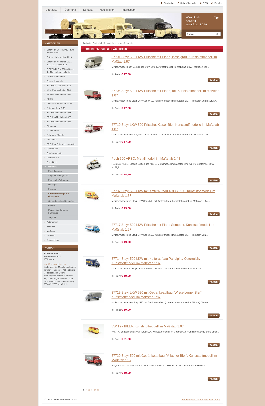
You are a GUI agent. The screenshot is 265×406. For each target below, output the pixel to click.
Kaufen (213, 80)
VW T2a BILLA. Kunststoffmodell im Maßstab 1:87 (148, 326)
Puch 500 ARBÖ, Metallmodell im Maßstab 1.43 (146, 158)
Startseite (169, 3)
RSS (205, 3)
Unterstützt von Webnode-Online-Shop (200, 399)
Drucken (218, 3)
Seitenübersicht (188, 3)
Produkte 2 (97, 43)
